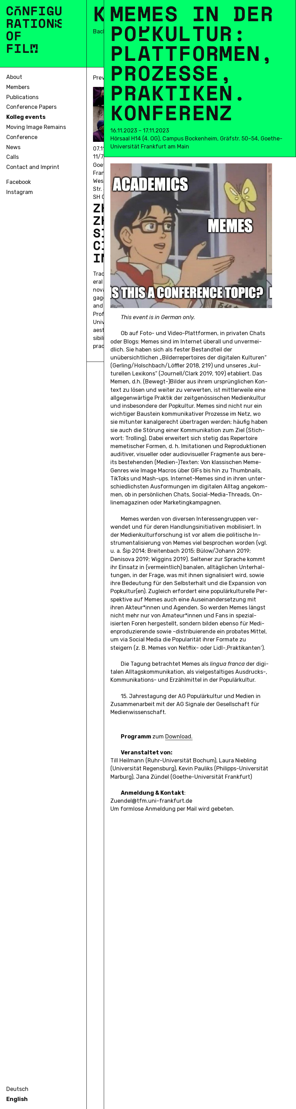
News (13, 147)
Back (99, 31)
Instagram (19, 192)
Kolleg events (25, 117)
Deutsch (17, 1089)
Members (17, 87)
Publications (22, 97)
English (17, 1099)
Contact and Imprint (32, 167)
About (14, 77)
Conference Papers (31, 107)
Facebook (18, 182)
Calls (12, 157)
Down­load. (179, 736)
